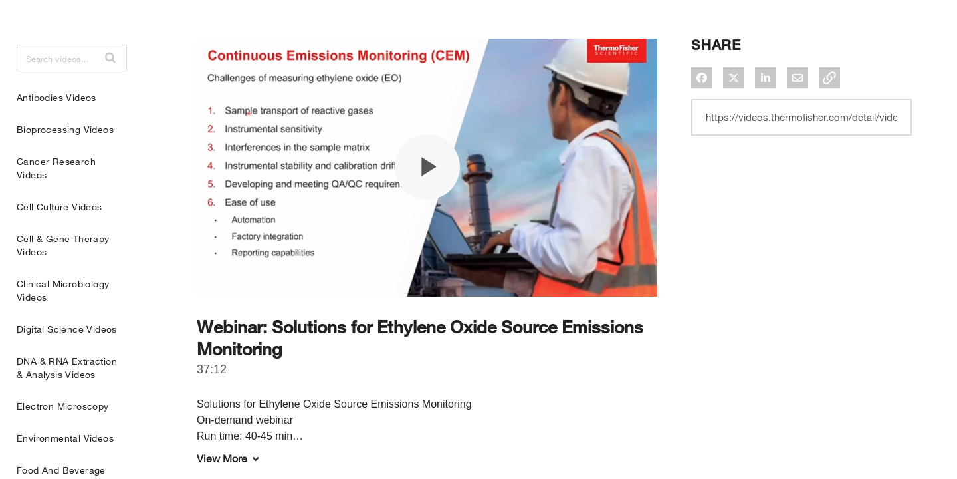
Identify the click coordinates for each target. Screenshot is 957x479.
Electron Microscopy (63, 439)
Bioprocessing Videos (65, 162)
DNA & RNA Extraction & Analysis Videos (67, 401)
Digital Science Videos (67, 362)
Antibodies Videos (56, 130)
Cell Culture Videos (59, 239)
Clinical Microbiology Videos (63, 323)
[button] (110, 90)
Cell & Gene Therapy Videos (63, 278)
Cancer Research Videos (56, 201)
